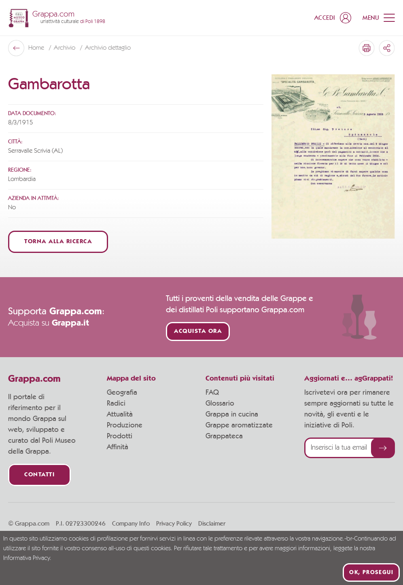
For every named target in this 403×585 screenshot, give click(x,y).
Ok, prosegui (371, 572)
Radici (116, 403)
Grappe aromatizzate (239, 425)
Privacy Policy (174, 523)
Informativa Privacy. (27, 558)
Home (37, 48)
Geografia (122, 392)
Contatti (39, 475)
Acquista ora (198, 331)
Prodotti (119, 436)
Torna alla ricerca (58, 242)
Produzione (124, 425)
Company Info (131, 523)
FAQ (212, 392)
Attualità (120, 414)
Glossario (220, 403)
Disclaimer (211, 523)
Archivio (65, 48)
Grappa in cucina (232, 414)
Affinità (117, 447)
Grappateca (224, 436)
